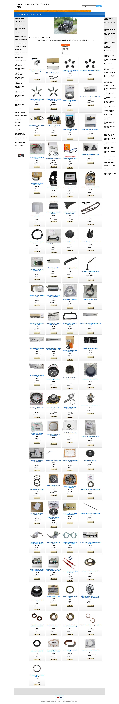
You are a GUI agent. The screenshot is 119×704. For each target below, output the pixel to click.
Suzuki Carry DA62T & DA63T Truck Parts (109, 102)
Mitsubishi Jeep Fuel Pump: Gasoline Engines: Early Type (37, 543)
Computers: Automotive (20, 43)
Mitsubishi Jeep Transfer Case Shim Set (90, 650)
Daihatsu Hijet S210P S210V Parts (110, 143)
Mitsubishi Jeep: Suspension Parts (108, 82)
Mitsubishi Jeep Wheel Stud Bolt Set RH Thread (37, 100)
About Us (28, 10)
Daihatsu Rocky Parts (109, 162)
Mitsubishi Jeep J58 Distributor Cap (70, 130)
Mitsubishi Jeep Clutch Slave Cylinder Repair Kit (37, 270)
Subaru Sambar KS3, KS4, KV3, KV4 (109, 169)
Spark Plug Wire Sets (20, 142)
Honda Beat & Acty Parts (109, 165)
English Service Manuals (66, 10)
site (59, 697)
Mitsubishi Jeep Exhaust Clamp (90, 299)
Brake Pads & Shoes (19, 21)
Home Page (18, 10)
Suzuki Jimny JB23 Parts (109, 114)
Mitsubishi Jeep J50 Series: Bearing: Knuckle (53, 518)
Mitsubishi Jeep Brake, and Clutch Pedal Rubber (53, 213)
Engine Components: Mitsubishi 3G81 (20, 82)
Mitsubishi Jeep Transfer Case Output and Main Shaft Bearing (70, 625)
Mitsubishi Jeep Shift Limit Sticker (90, 348)
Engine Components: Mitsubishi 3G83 (20, 78)
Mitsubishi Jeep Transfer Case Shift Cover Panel (53, 188)
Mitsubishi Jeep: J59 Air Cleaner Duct (70, 268)
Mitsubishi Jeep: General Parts (109, 43)
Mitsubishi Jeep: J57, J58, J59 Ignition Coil (53, 126)
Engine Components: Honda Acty (20, 69)
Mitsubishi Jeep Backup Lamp (53, 596)
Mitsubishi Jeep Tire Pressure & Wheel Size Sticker (53, 324)
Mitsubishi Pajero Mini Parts (110, 131)
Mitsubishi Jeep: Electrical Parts (110, 60)
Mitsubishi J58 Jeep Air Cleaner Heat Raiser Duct (90, 96)
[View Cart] (102, 1)
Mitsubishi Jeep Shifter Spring (37, 489)
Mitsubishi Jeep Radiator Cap (53, 407)
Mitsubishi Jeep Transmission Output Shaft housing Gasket (53, 651)
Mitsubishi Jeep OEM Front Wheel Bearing (37, 408)
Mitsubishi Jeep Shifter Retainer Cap (37, 600)
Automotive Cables (19, 18)
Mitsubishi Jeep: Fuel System (108, 64)
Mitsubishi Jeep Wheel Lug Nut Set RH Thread (70, 71)
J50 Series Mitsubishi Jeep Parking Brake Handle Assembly (90, 543)
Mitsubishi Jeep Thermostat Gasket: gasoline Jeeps (37, 434)
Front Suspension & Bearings (19, 129)
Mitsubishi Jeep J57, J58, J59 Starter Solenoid (37, 184)
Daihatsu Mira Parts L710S (110, 155)
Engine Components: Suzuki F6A (20, 96)
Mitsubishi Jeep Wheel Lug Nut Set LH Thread (90, 70)
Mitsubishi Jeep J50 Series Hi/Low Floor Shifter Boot (90, 241)
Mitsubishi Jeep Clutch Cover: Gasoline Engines (70, 487)
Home (98, 1)
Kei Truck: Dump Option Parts (109, 30)
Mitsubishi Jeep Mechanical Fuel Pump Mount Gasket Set (70, 543)
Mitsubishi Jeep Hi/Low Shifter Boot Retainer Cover (37, 242)
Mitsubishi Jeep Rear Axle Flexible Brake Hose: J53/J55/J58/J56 (53, 349)
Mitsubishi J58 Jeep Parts (109, 85)
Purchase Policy (55, 10)
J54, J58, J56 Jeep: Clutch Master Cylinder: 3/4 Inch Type (70, 514)
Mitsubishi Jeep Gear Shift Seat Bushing (90, 571)
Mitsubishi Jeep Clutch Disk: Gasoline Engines (53, 486)
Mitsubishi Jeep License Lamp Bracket (70, 188)
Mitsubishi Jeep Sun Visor (53, 267)
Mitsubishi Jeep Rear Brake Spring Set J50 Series (70, 572)
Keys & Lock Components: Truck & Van (110, 34)
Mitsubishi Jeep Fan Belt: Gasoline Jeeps (37, 126)
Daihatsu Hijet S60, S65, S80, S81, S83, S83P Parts (109, 135)
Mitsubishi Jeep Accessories (107, 47)
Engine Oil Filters (19, 57)
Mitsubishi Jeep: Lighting (109, 72)
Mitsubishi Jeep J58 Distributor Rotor (90, 129)
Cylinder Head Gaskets (20, 46)
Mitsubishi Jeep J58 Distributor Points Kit (37, 158)
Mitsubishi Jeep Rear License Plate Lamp (90, 187)
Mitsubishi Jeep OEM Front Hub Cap (90, 379)
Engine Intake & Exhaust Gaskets (20, 53)
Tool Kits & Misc (18, 149)
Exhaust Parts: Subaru (20, 108)
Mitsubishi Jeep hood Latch (53, 243)
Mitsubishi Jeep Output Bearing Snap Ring (37, 676)
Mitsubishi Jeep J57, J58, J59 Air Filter (70, 101)
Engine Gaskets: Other (20, 60)
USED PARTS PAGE (85, 10)
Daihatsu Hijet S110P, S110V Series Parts (110, 139)
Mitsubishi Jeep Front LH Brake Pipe (37, 349)
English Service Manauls (109, 22)
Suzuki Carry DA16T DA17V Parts (110, 107)
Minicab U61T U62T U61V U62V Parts (109, 127)
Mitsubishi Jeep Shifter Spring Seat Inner (70, 433)
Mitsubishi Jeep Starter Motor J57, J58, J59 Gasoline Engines (37, 70)
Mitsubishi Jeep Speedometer (53, 379)
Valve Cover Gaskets (20, 112)
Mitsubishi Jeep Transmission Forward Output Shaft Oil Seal (37, 651)
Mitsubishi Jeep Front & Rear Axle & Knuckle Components (109, 76)
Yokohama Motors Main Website (109, 19)
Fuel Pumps (17, 125)
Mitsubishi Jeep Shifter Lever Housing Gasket (53, 435)
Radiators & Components (21, 115)
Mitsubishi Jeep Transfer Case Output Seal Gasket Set (90, 625)
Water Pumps (18, 122)
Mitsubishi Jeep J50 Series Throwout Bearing (90, 489)
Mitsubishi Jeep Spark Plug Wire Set (70, 159)
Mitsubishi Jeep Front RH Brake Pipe (37, 376)
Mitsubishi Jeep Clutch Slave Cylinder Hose (90, 513)
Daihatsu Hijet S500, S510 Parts (109, 152)
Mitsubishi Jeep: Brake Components (109, 51)
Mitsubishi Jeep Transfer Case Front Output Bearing (53, 625)
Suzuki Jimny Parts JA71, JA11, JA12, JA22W (109, 111)
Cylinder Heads (18, 49)
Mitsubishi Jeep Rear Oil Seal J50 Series (70, 597)
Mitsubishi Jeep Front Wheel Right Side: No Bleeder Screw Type (53, 570)
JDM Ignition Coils (19, 145)
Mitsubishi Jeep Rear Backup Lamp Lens (90, 436)
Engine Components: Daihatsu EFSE (20, 65)
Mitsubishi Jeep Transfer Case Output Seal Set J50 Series (37, 625)
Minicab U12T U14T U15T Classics (109, 118)
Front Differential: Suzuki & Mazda (21, 138)
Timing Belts (18, 119)
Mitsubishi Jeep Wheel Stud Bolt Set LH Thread (53, 100)
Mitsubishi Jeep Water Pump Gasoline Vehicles (70, 408)
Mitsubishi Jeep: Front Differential (109, 69)
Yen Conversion (76, 10)
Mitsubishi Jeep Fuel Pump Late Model (53, 543)
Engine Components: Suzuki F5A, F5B (20, 91)
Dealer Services (46, 10)
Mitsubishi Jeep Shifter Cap (90, 460)
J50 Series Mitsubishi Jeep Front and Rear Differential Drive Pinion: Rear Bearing (90, 597)
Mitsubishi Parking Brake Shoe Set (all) (70, 651)
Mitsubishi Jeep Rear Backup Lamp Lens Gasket (37, 461)
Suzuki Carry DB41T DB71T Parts (110, 89)
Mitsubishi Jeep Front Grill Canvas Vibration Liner (90, 215)
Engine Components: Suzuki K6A (20, 100)
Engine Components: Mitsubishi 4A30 (20, 87)
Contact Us (106, 26)
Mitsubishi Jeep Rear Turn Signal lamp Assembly (70, 351)
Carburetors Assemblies (20, 32)
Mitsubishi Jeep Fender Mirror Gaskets (90, 154)
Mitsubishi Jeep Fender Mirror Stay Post (90, 271)
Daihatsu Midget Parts (109, 159)
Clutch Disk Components (21, 39)
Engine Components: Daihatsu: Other (20, 74)
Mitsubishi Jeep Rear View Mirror (53, 72)
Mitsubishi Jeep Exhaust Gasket (70, 299)
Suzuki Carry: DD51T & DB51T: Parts (109, 94)
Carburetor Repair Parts (20, 36)
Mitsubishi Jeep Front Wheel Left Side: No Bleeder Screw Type (37, 570)
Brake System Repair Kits (20, 29)
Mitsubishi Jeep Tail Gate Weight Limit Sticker (37, 324)
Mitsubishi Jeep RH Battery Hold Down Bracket (70, 324)
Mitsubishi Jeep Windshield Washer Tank (37, 216)
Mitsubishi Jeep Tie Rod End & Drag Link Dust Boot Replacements (70, 379)
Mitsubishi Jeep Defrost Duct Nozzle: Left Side (70, 213)
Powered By (59, 696)
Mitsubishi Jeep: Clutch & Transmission (109, 56)
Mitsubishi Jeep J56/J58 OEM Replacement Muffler (53, 296)
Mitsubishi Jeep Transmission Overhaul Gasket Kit (37, 514)
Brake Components (19, 25)
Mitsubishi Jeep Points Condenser (53, 158)
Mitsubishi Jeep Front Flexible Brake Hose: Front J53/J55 (90, 324)
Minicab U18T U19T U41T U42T (109, 123)
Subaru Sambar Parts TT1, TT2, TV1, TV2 (110, 174)
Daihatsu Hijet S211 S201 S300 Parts (109, 148)
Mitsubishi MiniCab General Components (110, 38)
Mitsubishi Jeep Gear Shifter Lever (53, 460)
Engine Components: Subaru (20, 105)
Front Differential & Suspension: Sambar (20, 134)
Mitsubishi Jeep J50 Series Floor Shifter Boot (70, 241)
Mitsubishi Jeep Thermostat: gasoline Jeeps (90, 405)
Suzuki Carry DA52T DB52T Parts (110, 98)
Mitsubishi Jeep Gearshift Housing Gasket (70, 461)
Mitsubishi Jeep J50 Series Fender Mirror (37, 296)
